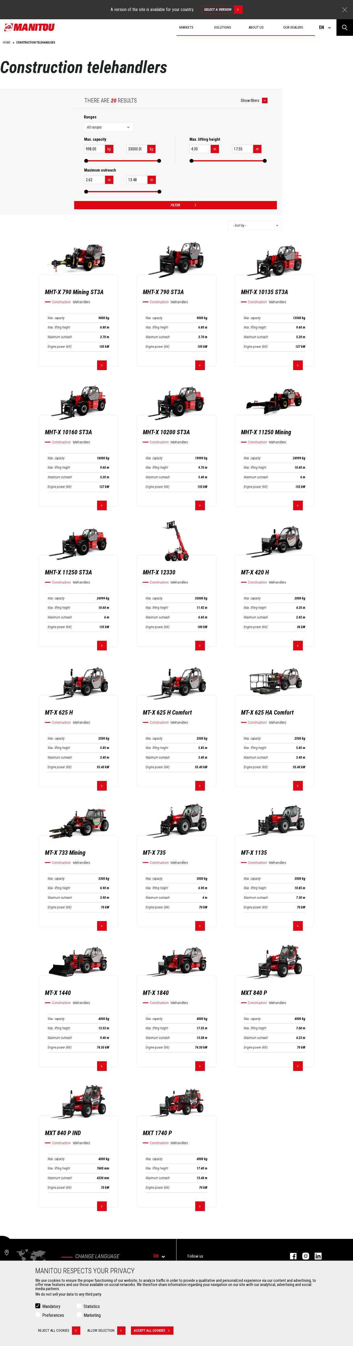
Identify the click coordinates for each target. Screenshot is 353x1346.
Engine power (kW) (59, 347)
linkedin (315, 1256)
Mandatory (51, 1306)
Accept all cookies (153, 1330)
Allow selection (106, 1330)
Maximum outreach (60, 337)
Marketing (92, 1315)
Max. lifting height (59, 327)
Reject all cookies (59, 1330)
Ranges (90, 117)
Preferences (53, 1315)
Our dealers (293, 27)
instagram (303, 1256)
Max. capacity (56, 318)
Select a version (223, 9)
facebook (290, 1256)
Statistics (92, 1306)
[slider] (86, 161)
